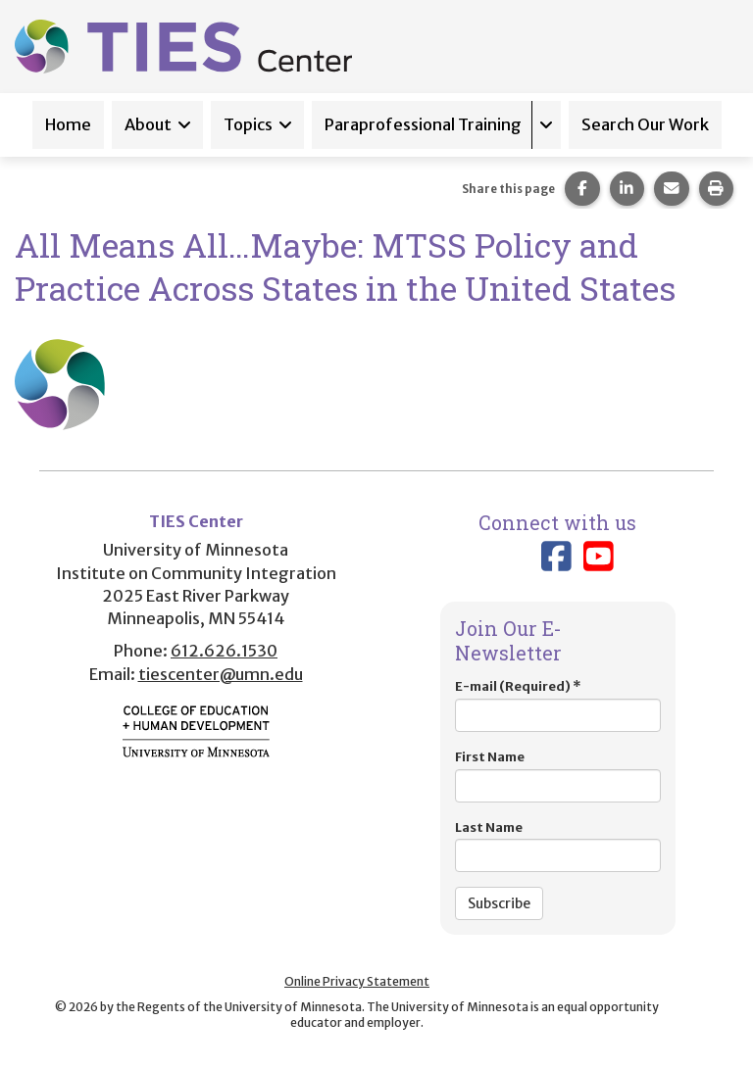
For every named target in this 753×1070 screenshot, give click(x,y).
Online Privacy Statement (356, 981)
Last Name (558, 846)
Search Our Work (645, 124)
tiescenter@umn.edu (220, 674)
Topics (248, 124)
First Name (558, 775)
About (148, 124)
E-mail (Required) (558, 705)
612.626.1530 (224, 650)
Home (68, 124)
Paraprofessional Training (423, 124)
